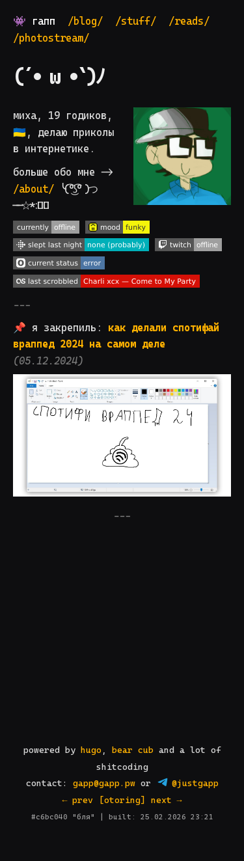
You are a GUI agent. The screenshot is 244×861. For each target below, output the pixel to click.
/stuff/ (135, 21)
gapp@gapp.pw (104, 783)
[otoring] (122, 800)
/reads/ (189, 21)
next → (166, 800)
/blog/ (85, 21)
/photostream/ (51, 38)
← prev (78, 800)
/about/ (33, 189)
